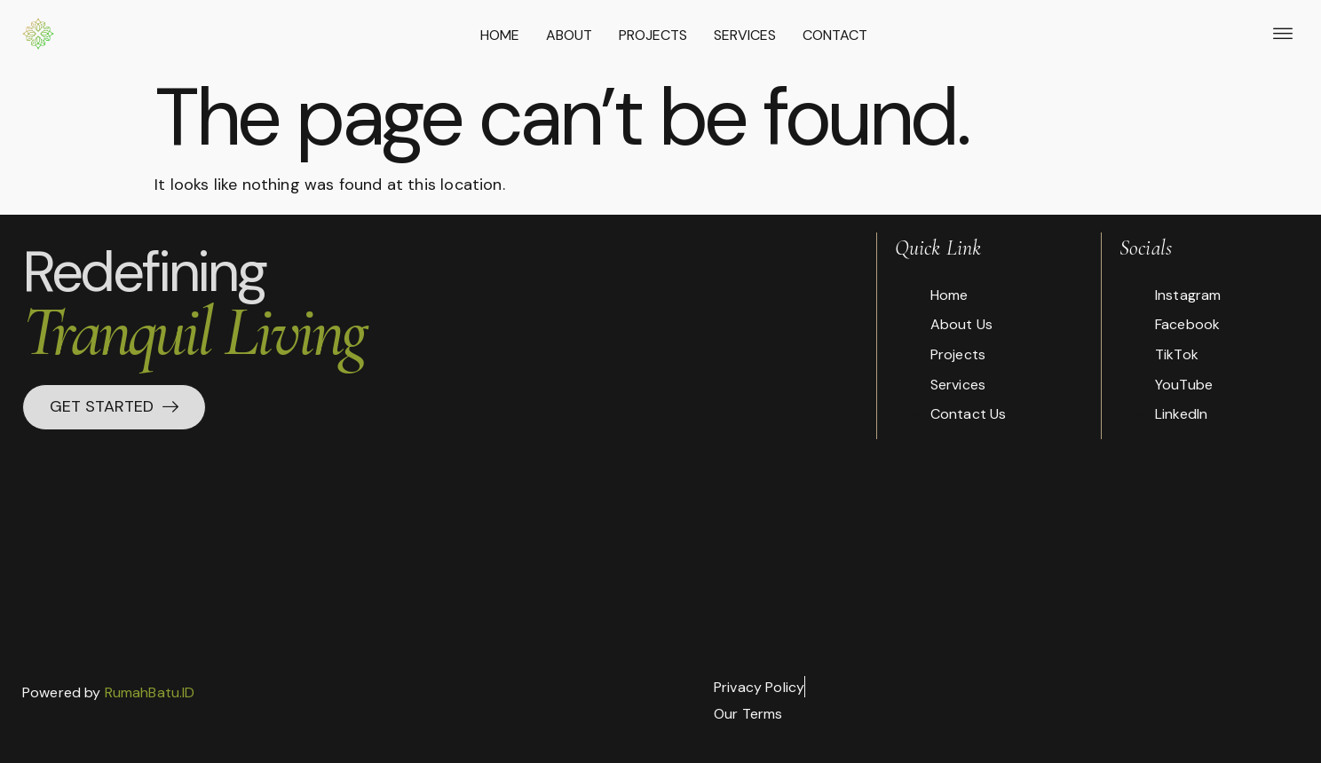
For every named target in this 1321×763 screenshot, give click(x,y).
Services (745, 35)
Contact (835, 35)
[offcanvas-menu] (1283, 35)
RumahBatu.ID (150, 692)
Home (499, 35)
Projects (653, 35)
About (569, 35)
